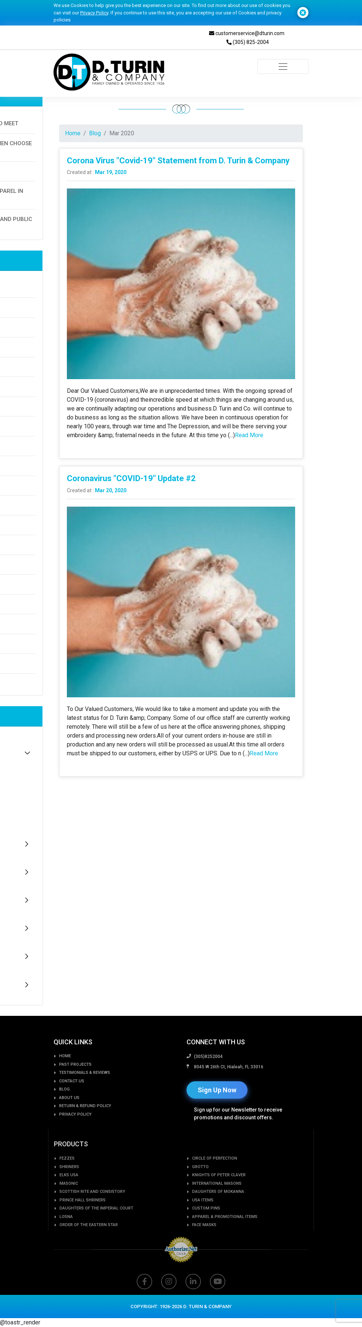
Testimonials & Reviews (84, 1091)
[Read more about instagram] (168, 1301)
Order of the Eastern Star (88, 1248)
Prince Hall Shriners (82, 1224)
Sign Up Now (217, 1115)
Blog (95, 133)
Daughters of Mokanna (218, 1215)
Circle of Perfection (214, 1182)
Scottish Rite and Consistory (92, 1215)
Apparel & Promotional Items (224, 1240)
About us (69, 1116)
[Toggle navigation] (282, 66)
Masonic (68, 1207)
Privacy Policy (94, 13)
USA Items (203, 1224)
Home (73, 133)
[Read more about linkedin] (193, 1301)
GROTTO (200, 1190)
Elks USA (68, 1199)
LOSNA (66, 1240)
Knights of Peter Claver (219, 1199)
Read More (249, 435)
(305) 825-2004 (247, 42)
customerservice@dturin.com (246, 33)
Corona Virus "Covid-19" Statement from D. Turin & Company (178, 160)
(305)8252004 (208, 1082)
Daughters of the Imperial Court (96, 1232)
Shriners (69, 1190)
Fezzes (67, 1182)
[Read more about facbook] (144, 1301)
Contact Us (71, 1099)
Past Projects (75, 1083)
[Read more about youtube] (217, 1301)
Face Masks (204, 1248)
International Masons (217, 1207)
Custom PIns (206, 1232)
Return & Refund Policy (85, 1124)
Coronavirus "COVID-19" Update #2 (131, 478)
